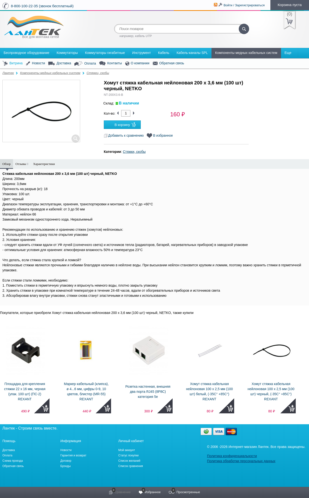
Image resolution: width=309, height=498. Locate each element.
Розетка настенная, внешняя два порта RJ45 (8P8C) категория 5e (147, 392)
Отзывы (21, 164)
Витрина (12, 63)
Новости (35, 63)
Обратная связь (168, 63)
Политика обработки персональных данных (241, 461)
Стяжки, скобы (97, 73)
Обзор (6, 164)
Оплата (85, 63)
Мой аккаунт (126, 450)
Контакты (110, 63)
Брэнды (65, 466)
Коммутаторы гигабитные (105, 53)
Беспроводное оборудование (26, 53)
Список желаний (129, 460)
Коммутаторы (67, 53)
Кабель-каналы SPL (192, 53)
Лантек (8, 73)
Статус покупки (128, 455)
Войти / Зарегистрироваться (244, 5)
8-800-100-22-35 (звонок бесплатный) (42, 6)
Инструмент (141, 53)
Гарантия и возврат (73, 455)
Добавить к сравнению (124, 135)
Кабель (163, 53)
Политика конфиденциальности (232, 456)
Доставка (59, 63)
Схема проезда (12, 460)
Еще (288, 53)
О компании (137, 63)
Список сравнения (130, 466)
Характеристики (44, 164)
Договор (65, 460)
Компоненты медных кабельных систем (246, 53)
